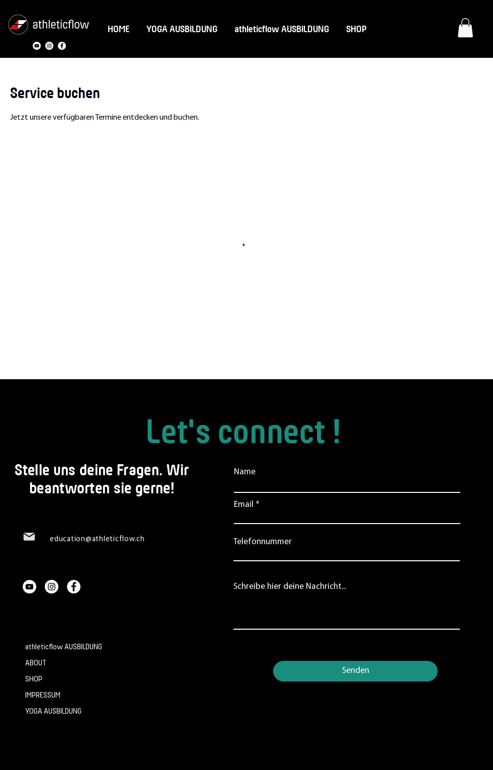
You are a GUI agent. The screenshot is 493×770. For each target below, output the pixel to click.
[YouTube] (37, 46)
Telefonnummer (262, 542)
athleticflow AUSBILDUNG (62, 647)
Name (245, 472)
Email (244, 504)
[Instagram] (49, 46)
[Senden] (355, 671)
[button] (465, 27)
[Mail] (29, 536)
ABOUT (35, 663)
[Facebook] (62, 46)
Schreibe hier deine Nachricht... (289, 586)
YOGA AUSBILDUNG (53, 711)
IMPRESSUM (42, 695)
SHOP (33, 679)
